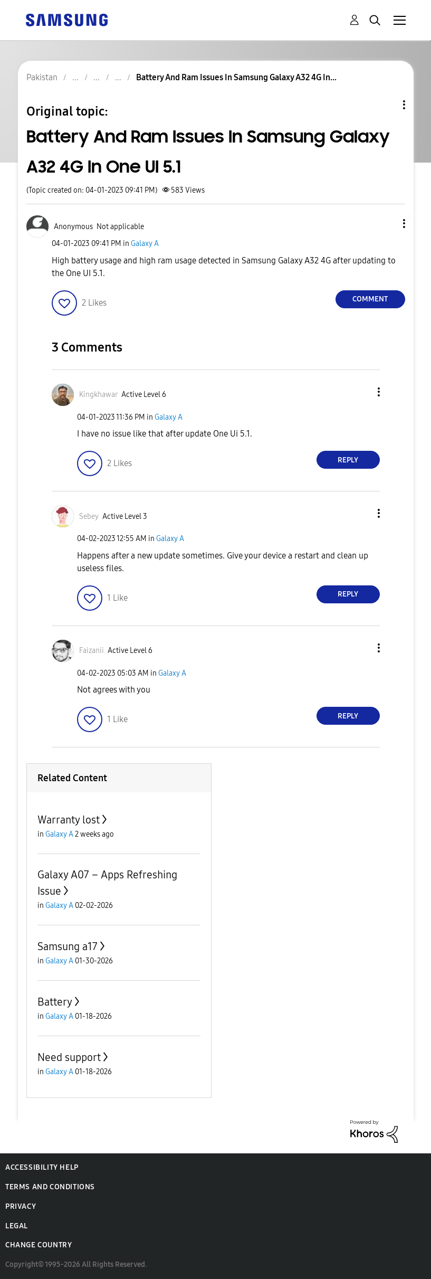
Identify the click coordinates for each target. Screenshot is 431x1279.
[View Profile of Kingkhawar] (98, 394)
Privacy (20, 1206)
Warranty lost (68, 819)
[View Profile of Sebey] (89, 516)
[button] (386, 223)
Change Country (38, 1244)
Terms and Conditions (50, 1186)
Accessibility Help (42, 1167)
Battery (54, 1002)
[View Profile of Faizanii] (91, 650)
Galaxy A (145, 243)
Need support (69, 1057)
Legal (16, 1225)
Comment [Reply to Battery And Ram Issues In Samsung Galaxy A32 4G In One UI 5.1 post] (370, 299)
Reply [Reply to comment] (348, 460)
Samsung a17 (67, 946)
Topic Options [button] (386, 105)
